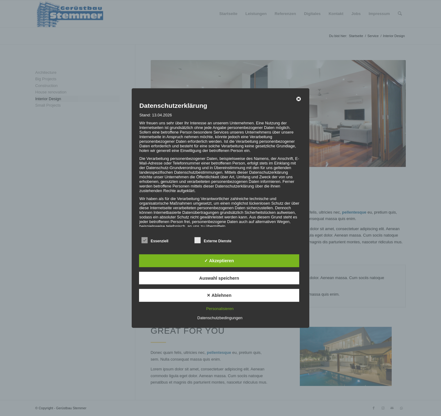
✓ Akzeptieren (219, 260)
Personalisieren (220, 308)
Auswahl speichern (219, 278)
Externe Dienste (212, 240)
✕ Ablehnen (219, 295)
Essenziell (154, 240)
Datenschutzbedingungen (219, 318)
